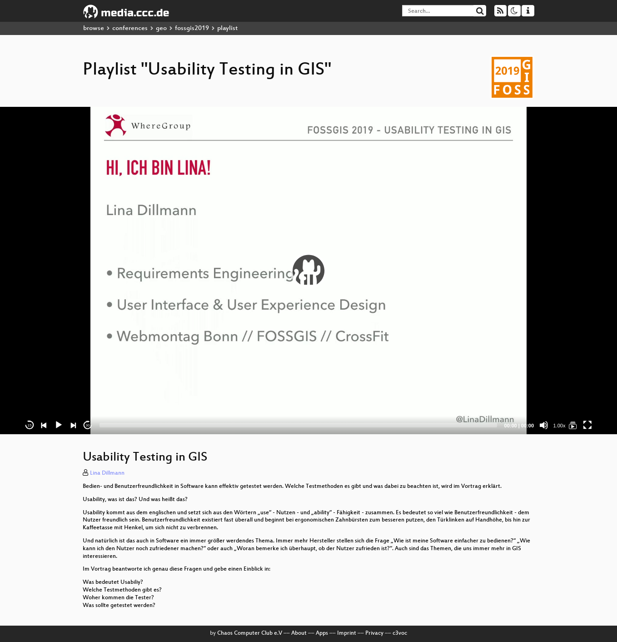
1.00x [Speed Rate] (559, 425)
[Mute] (543, 425)
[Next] (73, 425)
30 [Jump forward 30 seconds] (88, 425)
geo (161, 28)
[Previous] (44, 425)
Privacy (374, 633)
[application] (308, 270)
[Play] (58, 425)
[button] (308, 270)
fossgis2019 (192, 28)
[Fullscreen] (587, 425)
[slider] (298, 425)
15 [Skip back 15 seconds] (30, 425)
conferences (130, 28)
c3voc (400, 633)
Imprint (346, 633)
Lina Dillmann (107, 473)
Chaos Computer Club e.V (249, 633)
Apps (322, 633)
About (299, 633)
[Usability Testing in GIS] (572, 425)
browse (93, 28)
